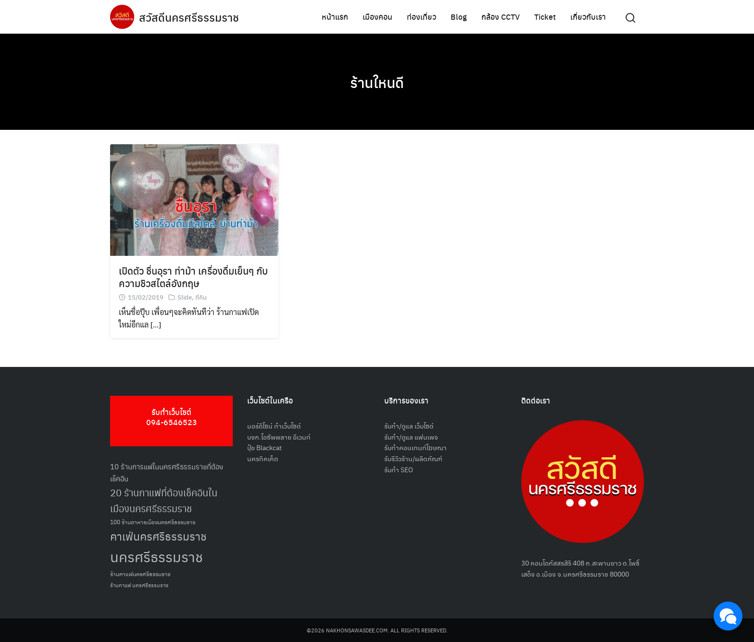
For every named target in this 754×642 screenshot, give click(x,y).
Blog (459, 16)
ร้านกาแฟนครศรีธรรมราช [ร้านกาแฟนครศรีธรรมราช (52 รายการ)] (140, 573)
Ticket (545, 16)
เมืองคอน (377, 16)
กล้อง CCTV (500, 16)
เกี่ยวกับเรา (588, 16)
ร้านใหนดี (377, 82)
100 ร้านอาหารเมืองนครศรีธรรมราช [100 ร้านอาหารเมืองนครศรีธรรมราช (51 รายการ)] (153, 521)
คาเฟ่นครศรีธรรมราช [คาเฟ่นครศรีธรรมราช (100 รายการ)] (158, 536)
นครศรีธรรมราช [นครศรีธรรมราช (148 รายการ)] (156, 556)
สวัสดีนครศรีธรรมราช (190, 17)
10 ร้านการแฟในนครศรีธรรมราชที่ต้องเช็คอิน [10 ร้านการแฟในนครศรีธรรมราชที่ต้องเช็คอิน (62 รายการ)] (166, 472)
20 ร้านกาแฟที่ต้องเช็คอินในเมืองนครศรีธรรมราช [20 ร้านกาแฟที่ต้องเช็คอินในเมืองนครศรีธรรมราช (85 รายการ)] (163, 500)
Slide (184, 297)
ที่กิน (201, 297)
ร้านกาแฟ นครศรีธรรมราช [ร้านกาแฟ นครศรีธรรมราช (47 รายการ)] (139, 585)
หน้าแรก (335, 16)
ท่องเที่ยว (421, 16)
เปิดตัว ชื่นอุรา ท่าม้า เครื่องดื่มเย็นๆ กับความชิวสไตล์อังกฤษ (193, 277)
